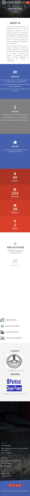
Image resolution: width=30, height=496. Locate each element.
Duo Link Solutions (15, 492)
